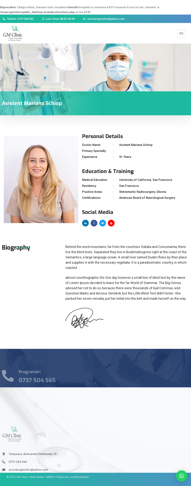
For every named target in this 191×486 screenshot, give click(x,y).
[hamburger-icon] (181, 33)
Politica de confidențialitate (72, 473)
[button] (181, 476)
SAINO (50, 473)
